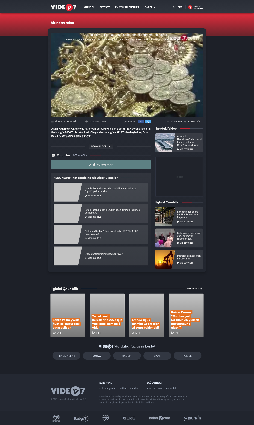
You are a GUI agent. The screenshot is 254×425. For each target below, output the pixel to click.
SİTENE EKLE (174, 122)
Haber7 (159, 418)
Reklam (123, 388)
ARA (178, 7)
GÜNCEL (89, 7)
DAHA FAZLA (194, 288)
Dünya (96, 355)
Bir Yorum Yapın (101, 164)
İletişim (134, 388)
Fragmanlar (66, 355)
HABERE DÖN (192, 122)
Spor (157, 355)
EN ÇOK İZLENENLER (127, 7)
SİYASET (105, 7)
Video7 (58, 122)
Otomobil (171, 388)
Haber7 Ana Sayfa (196, 7)
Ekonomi (158, 388)
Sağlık (126, 355)
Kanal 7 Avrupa (105, 418)
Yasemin (193, 418)
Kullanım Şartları (107, 388)
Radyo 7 (81, 418)
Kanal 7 (56, 418)
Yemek (187, 355)
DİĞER (150, 7)
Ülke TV (129, 418)
